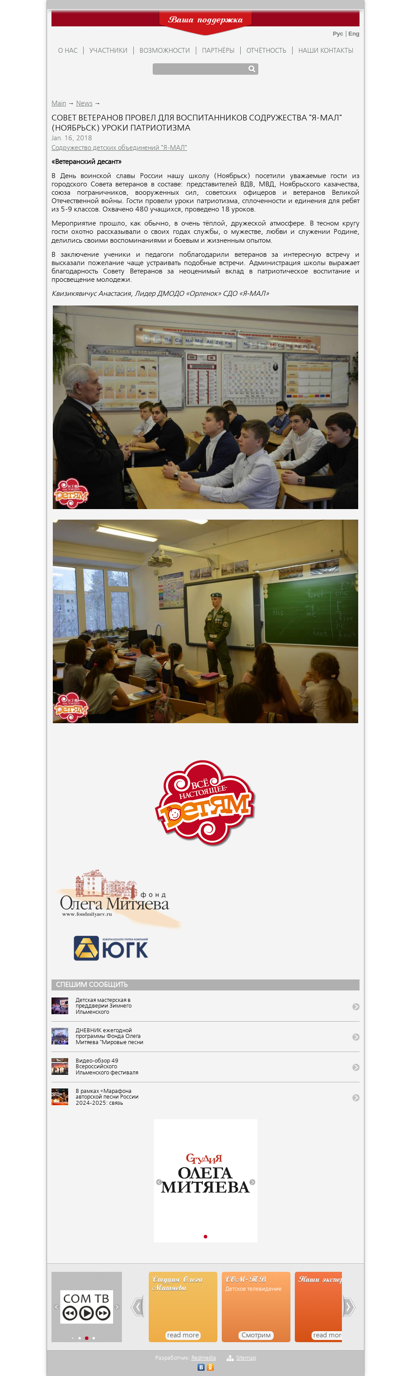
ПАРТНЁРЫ (218, 51)
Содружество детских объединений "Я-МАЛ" (119, 148)
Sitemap (246, 1358)
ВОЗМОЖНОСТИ (164, 51)
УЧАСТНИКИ (108, 51)
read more (183, 1335)
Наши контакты (325, 51)
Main (58, 104)
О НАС (67, 51)
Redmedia (203, 1358)
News (84, 104)
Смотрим (256, 1335)
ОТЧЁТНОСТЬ (266, 51)
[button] (159, 1182)
